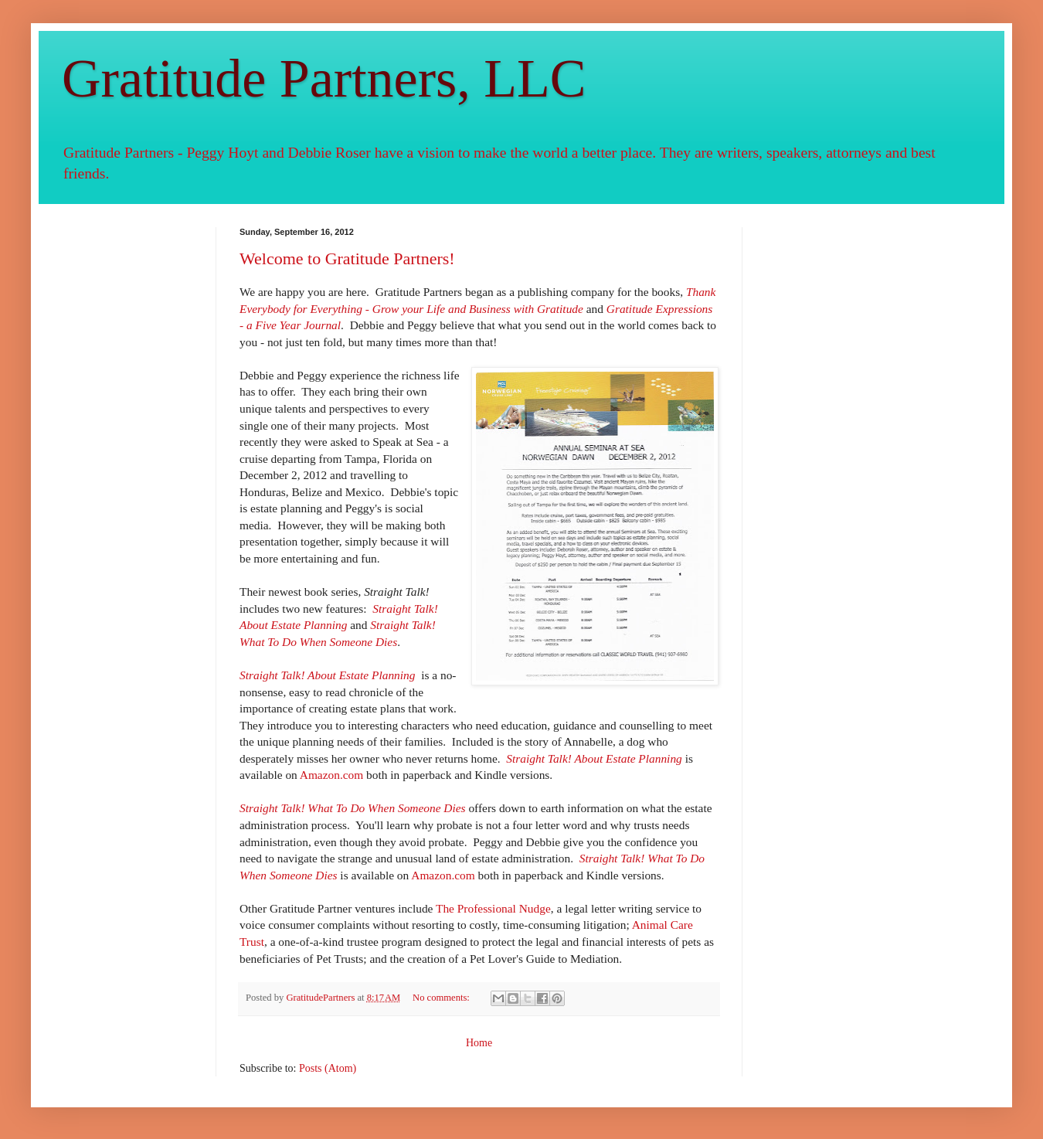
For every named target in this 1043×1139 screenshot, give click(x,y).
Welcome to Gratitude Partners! (347, 258)
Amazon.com (331, 774)
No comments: (442, 997)
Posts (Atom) (327, 1068)
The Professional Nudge (493, 908)
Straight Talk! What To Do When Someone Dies (353, 807)
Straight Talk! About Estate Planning (593, 758)
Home (479, 1043)
